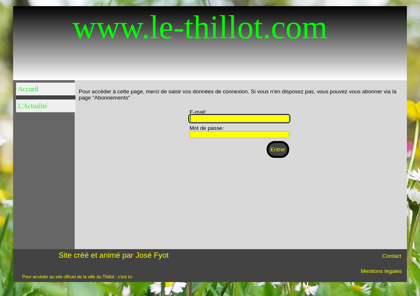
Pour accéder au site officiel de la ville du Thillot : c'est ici (77, 276)
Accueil (28, 89)
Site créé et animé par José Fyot (114, 255)
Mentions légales (381, 271)
